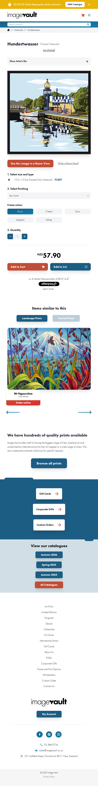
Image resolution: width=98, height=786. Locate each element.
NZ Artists (49, 635)
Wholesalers (49, 675)
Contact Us (49, 686)
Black (20, 211)
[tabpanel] (49, 366)
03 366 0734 (49, 744)
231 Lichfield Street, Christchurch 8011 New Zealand (49, 756)
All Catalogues (49, 585)
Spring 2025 (49, 564)
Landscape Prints (32, 318)
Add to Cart (28, 267)
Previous (13, 412)
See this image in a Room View (30, 163)
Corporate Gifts (49, 663)
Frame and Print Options (49, 669)
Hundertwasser (33, 30)
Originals (49, 618)
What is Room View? (68, 163)
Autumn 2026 (49, 554)
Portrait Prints (66, 318)
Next (85, 412)
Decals (49, 623)
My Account (49, 714)
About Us (49, 652)
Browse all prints (49, 463)
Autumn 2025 (49, 575)
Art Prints (49, 606)
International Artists (49, 640)
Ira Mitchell (49, 50)
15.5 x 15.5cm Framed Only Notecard (34, 180)
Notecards (18, 30)
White (49, 220)
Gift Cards (49, 646)
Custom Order (49, 680)
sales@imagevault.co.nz (49, 750)
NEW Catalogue (75, 4)
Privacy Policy (49, 776)
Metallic (20, 220)
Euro (77, 211)
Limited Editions (49, 612)
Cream (49, 211)
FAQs (49, 657)
